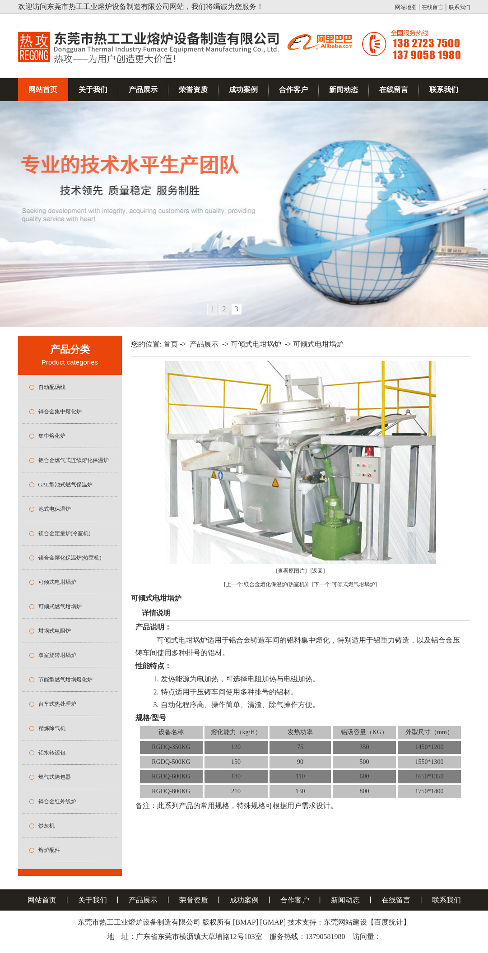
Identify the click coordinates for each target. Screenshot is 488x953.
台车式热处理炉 (57, 704)
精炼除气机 (51, 728)
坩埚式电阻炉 (54, 631)
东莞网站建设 (345, 922)
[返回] (318, 571)
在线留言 (432, 7)
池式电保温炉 (54, 509)
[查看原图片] (291, 571)
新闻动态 (343, 89)
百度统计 (388, 922)
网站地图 (406, 7)
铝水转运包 (51, 752)
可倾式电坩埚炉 (57, 582)
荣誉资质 (193, 89)
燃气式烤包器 (54, 777)
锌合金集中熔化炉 (60, 411)
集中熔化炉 (51, 436)
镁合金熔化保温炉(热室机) (70, 558)
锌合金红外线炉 (57, 801)
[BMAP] (245, 922)
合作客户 (293, 89)
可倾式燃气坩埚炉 (60, 606)
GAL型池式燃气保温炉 (65, 484)
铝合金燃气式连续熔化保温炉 (73, 460)
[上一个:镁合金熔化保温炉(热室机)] (266, 584)
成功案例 (243, 89)
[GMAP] (273, 922)
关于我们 (93, 89)
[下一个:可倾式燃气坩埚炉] (344, 584)
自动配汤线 (51, 387)
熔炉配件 (49, 850)
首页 (170, 344)
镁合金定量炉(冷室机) (64, 533)
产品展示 (143, 89)
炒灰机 (46, 826)
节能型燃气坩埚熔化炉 (65, 679)
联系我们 (459, 7)
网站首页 (42, 89)
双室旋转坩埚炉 (57, 655)
